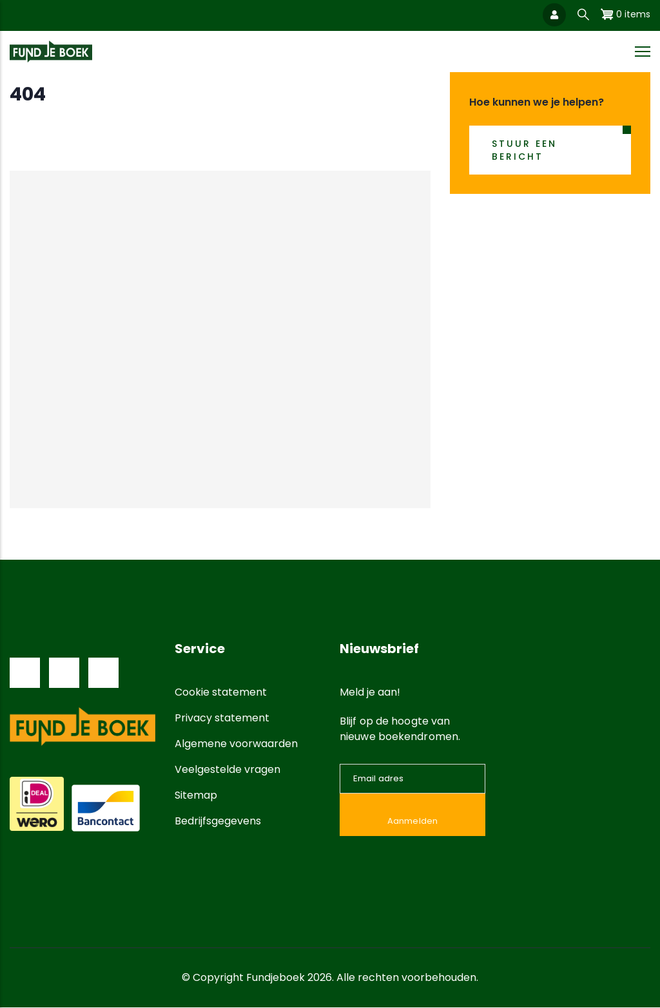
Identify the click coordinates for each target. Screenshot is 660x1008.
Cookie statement (221, 692)
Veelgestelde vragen (227, 769)
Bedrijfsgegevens (218, 820)
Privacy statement (222, 717)
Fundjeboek (275, 977)
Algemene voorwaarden (236, 743)
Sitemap (196, 795)
